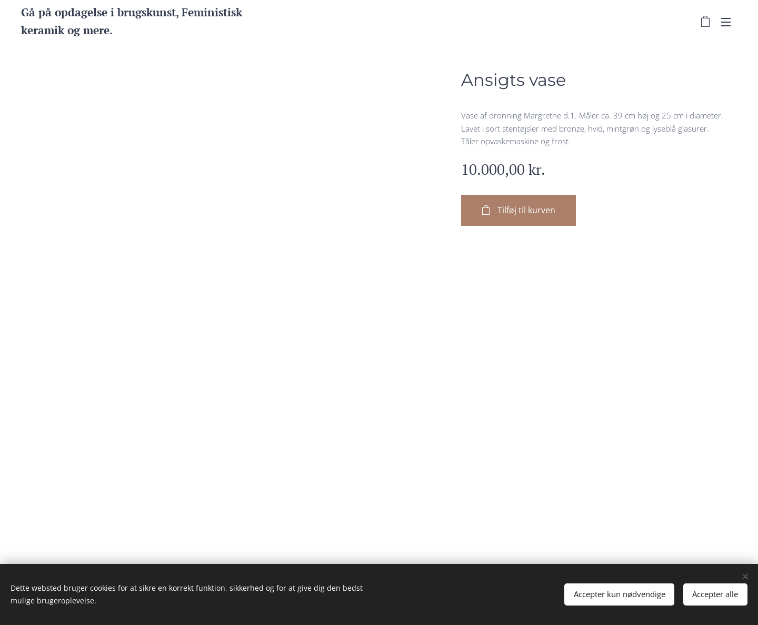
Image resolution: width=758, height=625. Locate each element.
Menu (726, 22)
